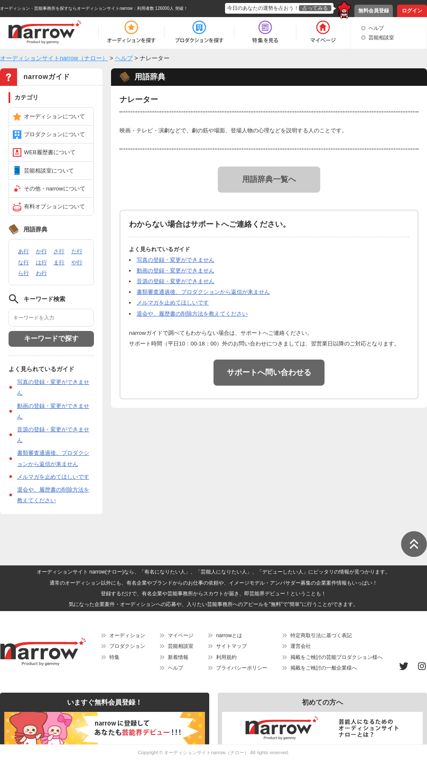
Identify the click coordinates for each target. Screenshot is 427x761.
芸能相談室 (381, 38)
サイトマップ (231, 646)
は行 (41, 262)
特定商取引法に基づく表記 (321, 635)
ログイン (412, 11)
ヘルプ (376, 28)
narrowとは (229, 635)
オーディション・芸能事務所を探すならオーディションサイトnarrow (66, 8)
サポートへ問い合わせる (269, 372)
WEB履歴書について (50, 152)
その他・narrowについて (54, 188)
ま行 (58, 262)
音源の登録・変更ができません (175, 281)
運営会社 (300, 646)
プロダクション (127, 646)
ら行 (23, 273)
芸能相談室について (49, 170)
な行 (23, 262)
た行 (76, 251)
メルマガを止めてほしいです (53, 477)
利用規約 (226, 657)
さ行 (58, 251)
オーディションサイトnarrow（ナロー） (206, 752)
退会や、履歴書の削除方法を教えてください (192, 313)
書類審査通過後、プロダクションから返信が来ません (203, 292)
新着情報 (178, 657)
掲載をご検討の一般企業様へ (323, 668)
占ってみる (315, 8)
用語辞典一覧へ (269, 179)
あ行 (23, 251)
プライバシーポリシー (241, 668)
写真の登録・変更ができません (175, 260)
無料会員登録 (373, 11)
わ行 (41, 273)
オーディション (127, 635)
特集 (114, 657)
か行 (41, 251)
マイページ (180, 635)
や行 (76, 262)
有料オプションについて (54, 206)
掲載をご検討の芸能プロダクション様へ (336, 657)
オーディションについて (54, 116)
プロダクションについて (54, 134)
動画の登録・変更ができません (175, 270)
